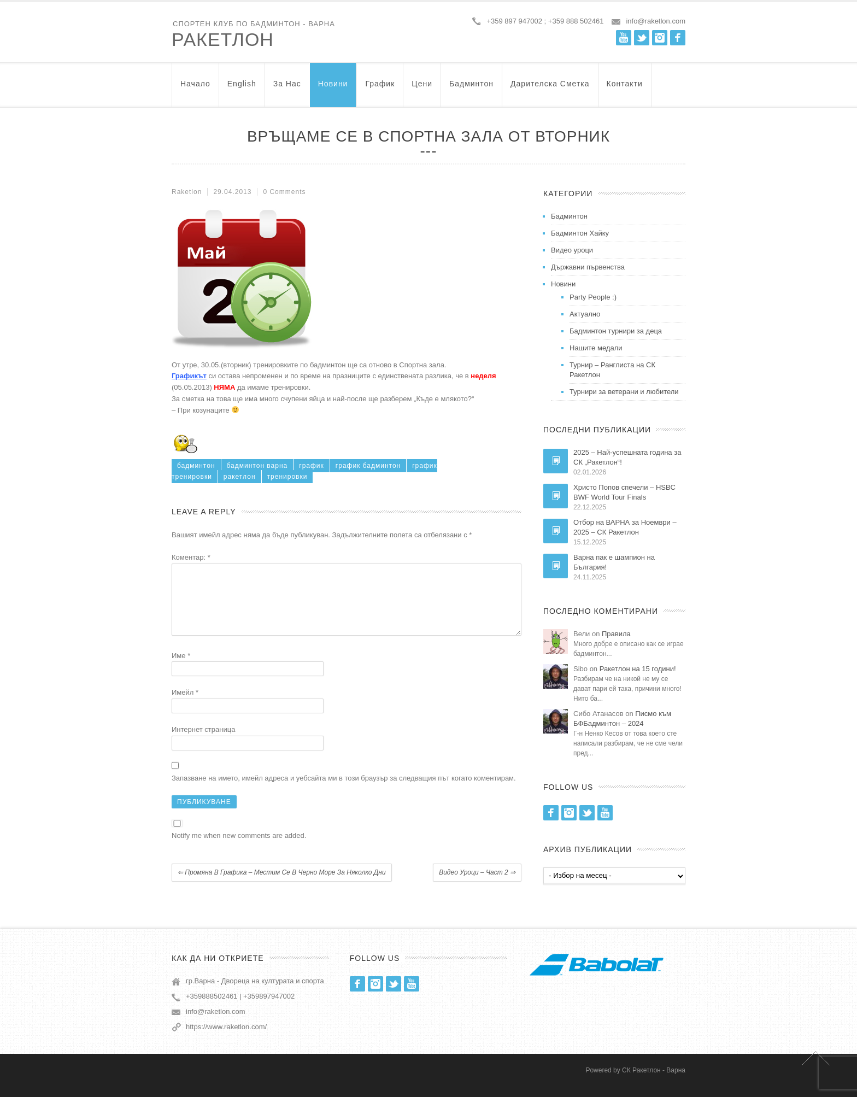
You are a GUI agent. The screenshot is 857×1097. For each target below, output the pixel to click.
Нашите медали (596, 348)
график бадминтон (368, 466)
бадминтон (196, 466)
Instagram (659, 37)
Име (181, 669)
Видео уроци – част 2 (477, 885)
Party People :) (593, 297)
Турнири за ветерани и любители (624, 392)
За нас (287, 88)
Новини (333, 88)
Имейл (185, 705)
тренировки (287, 476)
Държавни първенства (588, 267)
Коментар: (191, 557)
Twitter (641, 37)
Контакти (625, 88)
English (241, 88)
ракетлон (240, 476)
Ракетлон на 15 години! (638, 669)
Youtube (623, 37)
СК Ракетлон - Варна (653, 1080)
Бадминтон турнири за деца (616, 331)
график (311, 466)
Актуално (585, 314)
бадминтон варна (257, 466)
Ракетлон (223, 39)
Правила (616, 634)
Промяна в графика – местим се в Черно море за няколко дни (282, 885)
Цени (422, 88)
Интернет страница (203, 742)
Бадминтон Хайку (580, 233)
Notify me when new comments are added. (239, 848)
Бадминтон (471, 88)
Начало (195, 88)
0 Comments (284, 192)
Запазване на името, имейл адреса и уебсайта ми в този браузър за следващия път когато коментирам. (344, 791)
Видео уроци (572, 250)
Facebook (677, 37)
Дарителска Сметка (549, 88)
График (380, 88)
